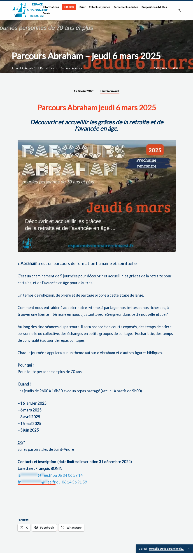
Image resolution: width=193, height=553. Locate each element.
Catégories (162, 68)
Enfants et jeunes (99, 7)
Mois (176, 68)
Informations (51, 7)
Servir (46, 13)
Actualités (30, 68)
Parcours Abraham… (72, 68)
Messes (69, 6)
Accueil (16, 68)
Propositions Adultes (154, 7)
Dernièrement (48, 68)
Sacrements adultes (126, 7)
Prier (82, 7)
